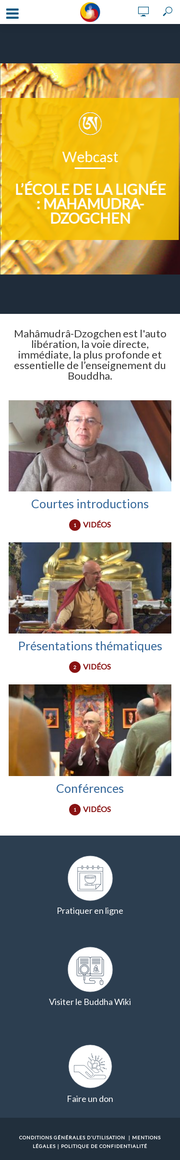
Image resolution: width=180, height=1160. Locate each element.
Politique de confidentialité (104, 1146)
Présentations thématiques (90, 645)
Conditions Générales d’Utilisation (72, 1137)
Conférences (90, 788)
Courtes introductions (90, 503)
